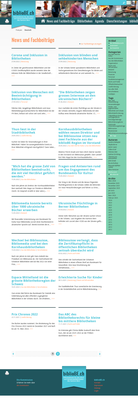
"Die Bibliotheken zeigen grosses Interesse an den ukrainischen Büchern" (76, 95)
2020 (110, 210)
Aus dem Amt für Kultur (76, 146)
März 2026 (112, 181)
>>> (13, 76)
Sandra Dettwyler (114, 142)
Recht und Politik (74, 253)
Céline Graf (112, 149)
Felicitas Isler (112, 152)
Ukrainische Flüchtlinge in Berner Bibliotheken (77, 205)
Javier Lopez (112, 147)
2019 (110, 212)
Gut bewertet (114, 48)
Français (19, 30)
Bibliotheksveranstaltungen (116, 133)
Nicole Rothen (113, 163)
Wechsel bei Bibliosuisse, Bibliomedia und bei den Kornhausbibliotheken (30, 244)
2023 (110, 203)
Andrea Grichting (114, 154)
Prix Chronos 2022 (25, 314)
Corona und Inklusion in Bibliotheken (29, 56)
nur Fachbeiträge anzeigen (91, 44)
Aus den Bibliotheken (93, 146)
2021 (110, 207)
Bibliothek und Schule (115, 111)
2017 (110, 217)
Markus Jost (112, 172)
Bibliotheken (84, 20)
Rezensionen (112, 131)
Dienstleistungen (117, 20)
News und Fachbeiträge (61, 20)
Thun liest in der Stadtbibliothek (24, 130)
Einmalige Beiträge (114, 119)
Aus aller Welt (113, 89)
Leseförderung (26, 136)
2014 (110, 224)
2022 (110, 205)
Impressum (98, 385)
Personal (24, 102)
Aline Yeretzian (113, 169)
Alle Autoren (114, 174)
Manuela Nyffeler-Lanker (114, 166)
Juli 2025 (111, 190)
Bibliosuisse (112, 128)
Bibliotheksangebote (115, 122)
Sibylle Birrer (112, 144)
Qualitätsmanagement (116, 79)
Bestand (71, 102)
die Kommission (23, 385)
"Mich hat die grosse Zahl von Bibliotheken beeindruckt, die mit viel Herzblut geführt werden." (33, 171)
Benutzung (25, 62)
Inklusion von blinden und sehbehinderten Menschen (78, 56)
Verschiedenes (42, 250)
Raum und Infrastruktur (85, 280)
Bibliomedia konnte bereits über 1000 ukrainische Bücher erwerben (32, 207)
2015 (110, 222)
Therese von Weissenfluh (112, 157)
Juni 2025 (111, 193)
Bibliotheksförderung (115, 113)
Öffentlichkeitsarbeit (115, 84)
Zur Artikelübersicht (117, 43)
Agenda (99, 20)
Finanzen (111, 74)
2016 (110, 220)
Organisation (113, 63)
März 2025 (112, 195)
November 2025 (114, 186)
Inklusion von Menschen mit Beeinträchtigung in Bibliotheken (33, 95)
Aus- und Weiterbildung (113, 101)
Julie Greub (112, 161)
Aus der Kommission (115, 58)
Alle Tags (113, 136)
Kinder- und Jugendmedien (113, 107)
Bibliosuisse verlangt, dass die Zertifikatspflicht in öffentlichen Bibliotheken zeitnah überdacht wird (78, 245)
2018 (110, 215)
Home (43, 20)
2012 (110, 229)
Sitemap (97, 388)
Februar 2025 (113, 198)
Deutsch (28, 30)
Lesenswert (114, 45)
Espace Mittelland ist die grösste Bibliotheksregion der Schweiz (34, 281)
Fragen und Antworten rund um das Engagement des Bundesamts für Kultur (79, 169)
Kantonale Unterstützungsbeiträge (116, 125)
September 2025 (114, 188)
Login (96, 391)
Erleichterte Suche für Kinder (80, 277)
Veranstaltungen (114, 104)
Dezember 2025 (113, 183)
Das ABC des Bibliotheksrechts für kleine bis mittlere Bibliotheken (79, 318)
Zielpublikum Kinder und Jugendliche (115, 116)
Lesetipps (111, 94)
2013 (110, 227)
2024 (110, 200)
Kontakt (97, 383)
